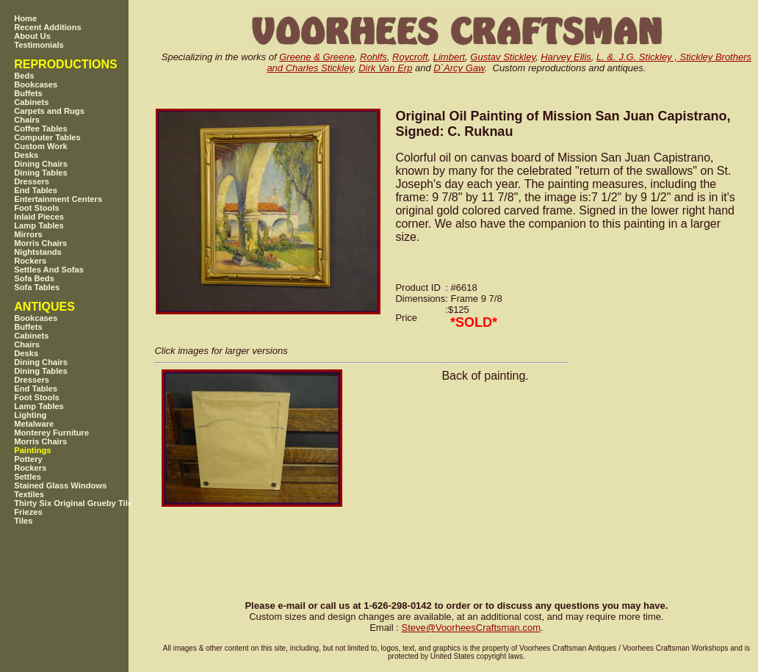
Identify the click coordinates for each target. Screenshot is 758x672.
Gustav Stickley (502, 56)
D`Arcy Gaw (458, 67)
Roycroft (409, 56)
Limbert (449, 56)
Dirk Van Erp (385, 67)
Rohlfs (373, 56)
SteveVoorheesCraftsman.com (471, 627)
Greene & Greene (317, 56)
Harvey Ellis (566, 56)
